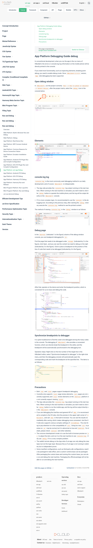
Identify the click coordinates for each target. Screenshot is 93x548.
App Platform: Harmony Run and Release (14, 183)
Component (43, 10)
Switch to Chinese (78, 50)
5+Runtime (39, 494)
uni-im (38, 527)
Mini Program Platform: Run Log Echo (15, 188)
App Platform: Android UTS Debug (14, 173)
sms (37, 514)
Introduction (12, 10)
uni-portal (64, 491)
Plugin (60, 10)
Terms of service (57, 539)
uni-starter (39, 517)
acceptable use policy (80, 539)
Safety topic (65, 494)
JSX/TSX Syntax (8, 67)
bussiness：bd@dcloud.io (53, 543)
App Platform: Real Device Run (13, 141)
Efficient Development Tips (12, 199)
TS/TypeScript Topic (10, 62)
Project (5, 31)
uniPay (38, 504)
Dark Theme (7, 224)
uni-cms (49, 481)
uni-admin (39, 520)
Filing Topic (6, 111)
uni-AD (64, 484)
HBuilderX (39, 481)
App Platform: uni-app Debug (13, 170)
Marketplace (80, 501)
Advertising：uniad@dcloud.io (70, 543)
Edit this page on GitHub (43, 468)
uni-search (39, 501)
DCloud (45, 539)
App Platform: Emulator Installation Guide (14, 155)
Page (4, 36)
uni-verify (39, 510)
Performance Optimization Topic (14, 209)
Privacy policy (68, 539)
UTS (76, 10)
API (53, 10)
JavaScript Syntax (9, 46)
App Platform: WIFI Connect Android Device (15, 145)
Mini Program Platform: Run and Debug (16, 191)
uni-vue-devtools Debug (11, 194)
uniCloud (46, 3)
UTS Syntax (7, 72)
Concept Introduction (10, 26)
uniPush (38, 507)
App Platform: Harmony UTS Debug (14, 179)
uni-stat (64, 488)
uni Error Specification (10, 204)
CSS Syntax (6, 51)
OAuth (79, 504)
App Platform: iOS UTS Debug (13, 176)
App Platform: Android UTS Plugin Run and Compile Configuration (15, 161)
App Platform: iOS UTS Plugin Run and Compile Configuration (15, 166)
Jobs (50, 539)
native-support (81, 488)
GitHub (47, 18)
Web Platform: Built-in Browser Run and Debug (16, 134)
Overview (6, 129)
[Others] (83, 10)
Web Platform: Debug (10, 138)
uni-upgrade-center (41, 524)
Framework (32, 10)
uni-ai (37, 530)
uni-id (37, 497)
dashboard (64, 511)
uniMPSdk (64, 3)
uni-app (27, 3)
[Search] (89, 3)
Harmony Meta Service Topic (13, 100)
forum (63, 508)
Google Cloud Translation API (47, 50)
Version (5, 229)
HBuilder (55, 3)
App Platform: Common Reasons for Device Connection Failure (15, 150)
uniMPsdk (39, 491)
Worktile (68, 10)
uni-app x (36, 3)
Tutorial (22, 10)
